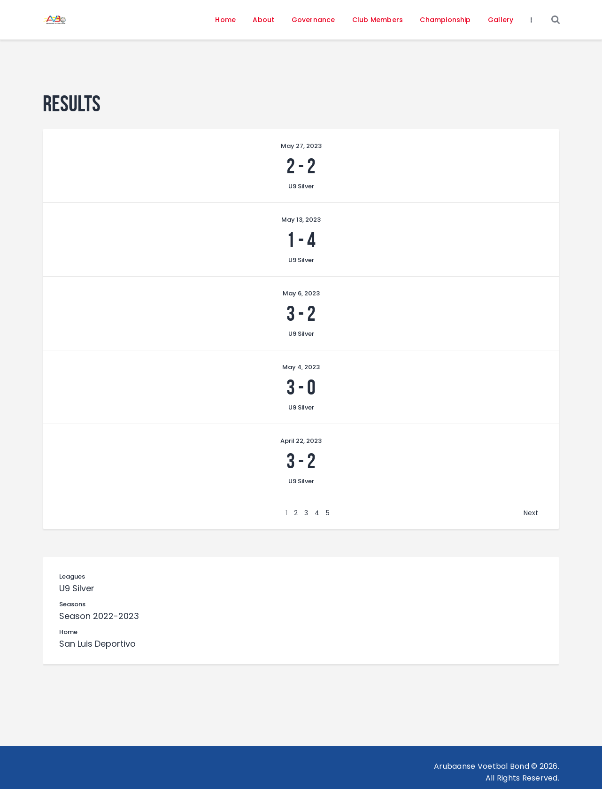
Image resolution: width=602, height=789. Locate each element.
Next (531, 513)
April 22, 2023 (301, 440)
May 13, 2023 (301, 219)
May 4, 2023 (301, 367)
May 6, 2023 (301, 293)
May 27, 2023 (301, 145)
